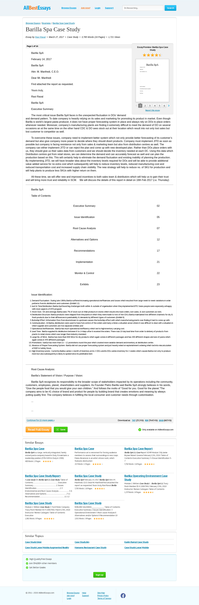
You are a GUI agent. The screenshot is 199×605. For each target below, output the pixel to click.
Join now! (85, 7)
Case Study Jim (82, 542)
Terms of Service (104, 598)
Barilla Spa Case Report (138, 448)
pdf (146, 420)
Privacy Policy (103, 595)
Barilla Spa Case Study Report (42, 476)
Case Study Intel (33, 542)
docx (161, 420)
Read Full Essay (38, 430)
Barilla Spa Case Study (88, 476)
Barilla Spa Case (34, 448)
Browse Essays (68, 7)
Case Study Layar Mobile (136, 547)
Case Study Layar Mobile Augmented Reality (47, 547)
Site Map (101, 592)
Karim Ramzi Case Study (136, 542)
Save (60, 429)
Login (97, 7)
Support (109, 7)
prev (136, 106)
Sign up (99, 574)
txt (134, 420)
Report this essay (152, 110)
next (169, 106)
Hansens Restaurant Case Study (90, 547)
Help (84, 592)
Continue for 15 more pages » (40, 420)
